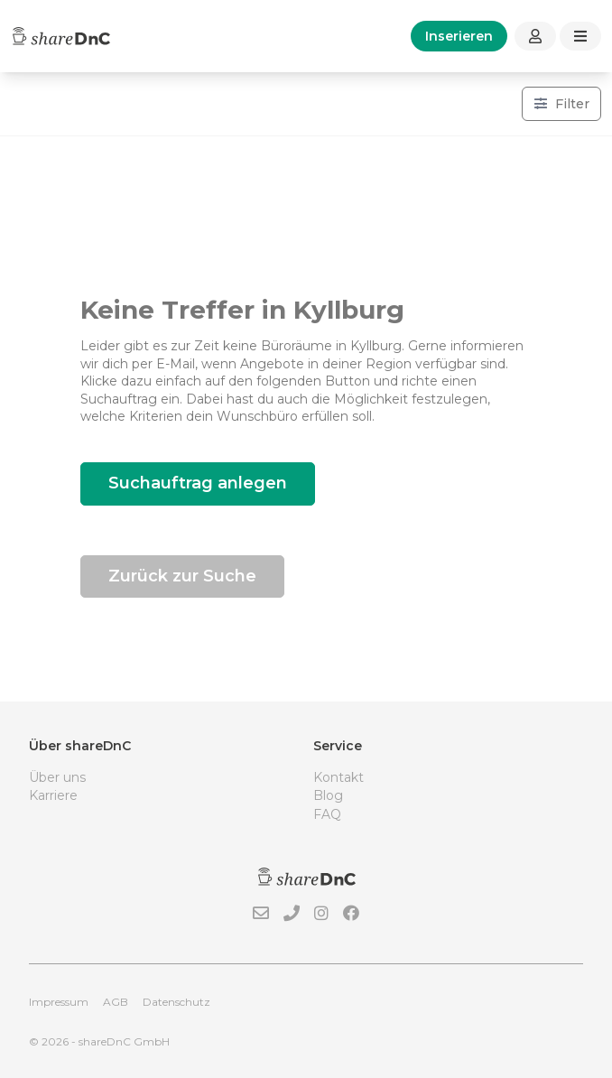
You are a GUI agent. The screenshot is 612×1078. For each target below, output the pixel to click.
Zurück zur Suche (182, 576)
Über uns (57, 777)
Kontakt (338, 777)
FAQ (327, 814)
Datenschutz (176, 1001)
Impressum (58, 1001)
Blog (328, 795)
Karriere (53, 795)
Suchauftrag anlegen (197, 483)
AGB (115, 1001)
